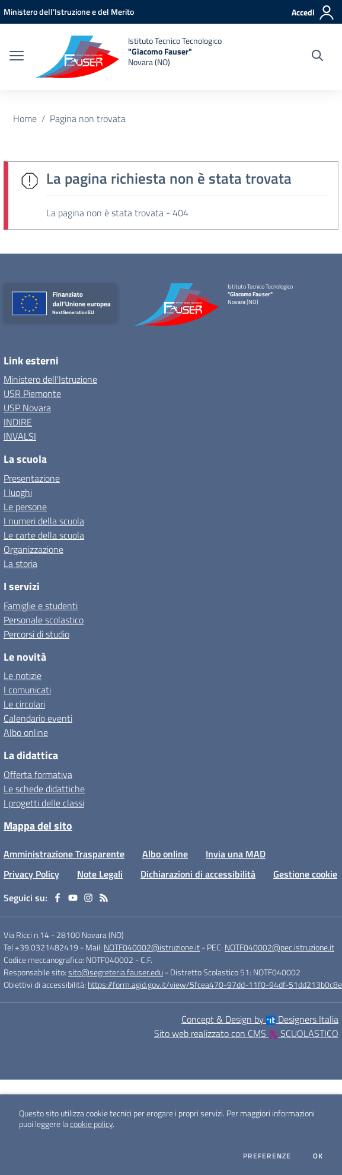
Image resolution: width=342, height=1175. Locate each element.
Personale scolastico (44, 620)
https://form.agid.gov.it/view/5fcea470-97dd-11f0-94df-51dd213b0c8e (215, 984)
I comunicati (27, 690)
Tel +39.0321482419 (41, 947)
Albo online (26, 732)
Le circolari (24, 704)
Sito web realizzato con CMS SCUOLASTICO (246, 1033)
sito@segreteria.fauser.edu (115, 972)
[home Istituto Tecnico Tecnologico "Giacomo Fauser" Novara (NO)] (129, 57)
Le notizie (22, 675)
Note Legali (100, 874)
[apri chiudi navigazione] (16, 57)
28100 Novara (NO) (90, 935)
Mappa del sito (38, 826)
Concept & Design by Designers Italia (259, 1019)
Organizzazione (33, 549)
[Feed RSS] (103, 897)
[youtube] (73, 897)
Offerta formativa (38, 774)
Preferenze (267, 1156)
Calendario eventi (38, 718)
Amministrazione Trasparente (64, 854)
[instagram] (88, 897)
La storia (20, 563)
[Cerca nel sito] (317, 57)
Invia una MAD (236, 854)
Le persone (25, 507)
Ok (318, 1156)
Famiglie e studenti (41, 605)
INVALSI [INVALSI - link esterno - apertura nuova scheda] (20, 436)
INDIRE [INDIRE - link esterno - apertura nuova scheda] (18, 422)
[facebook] (57, 897)
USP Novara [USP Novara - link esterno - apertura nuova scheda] (27, 408)
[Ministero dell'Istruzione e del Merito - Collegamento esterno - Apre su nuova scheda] (69, 11)
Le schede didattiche (44, 789)
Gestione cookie (305, 874)
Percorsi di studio (36, 634)
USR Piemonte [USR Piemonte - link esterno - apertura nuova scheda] (32, 393)
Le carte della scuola (44, 535)
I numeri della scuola (44, 521)
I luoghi (18, 492)
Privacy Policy (31, 874)
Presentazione (32, 478)
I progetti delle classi (44, 803)
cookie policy (91, 1124)
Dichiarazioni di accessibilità (197, 874)
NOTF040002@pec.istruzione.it (279, 947)
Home (25, 118)
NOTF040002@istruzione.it (152, 947)
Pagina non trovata (88, 118)
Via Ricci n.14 (26, 935)
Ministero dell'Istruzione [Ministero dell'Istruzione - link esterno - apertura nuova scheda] (50, 379)
